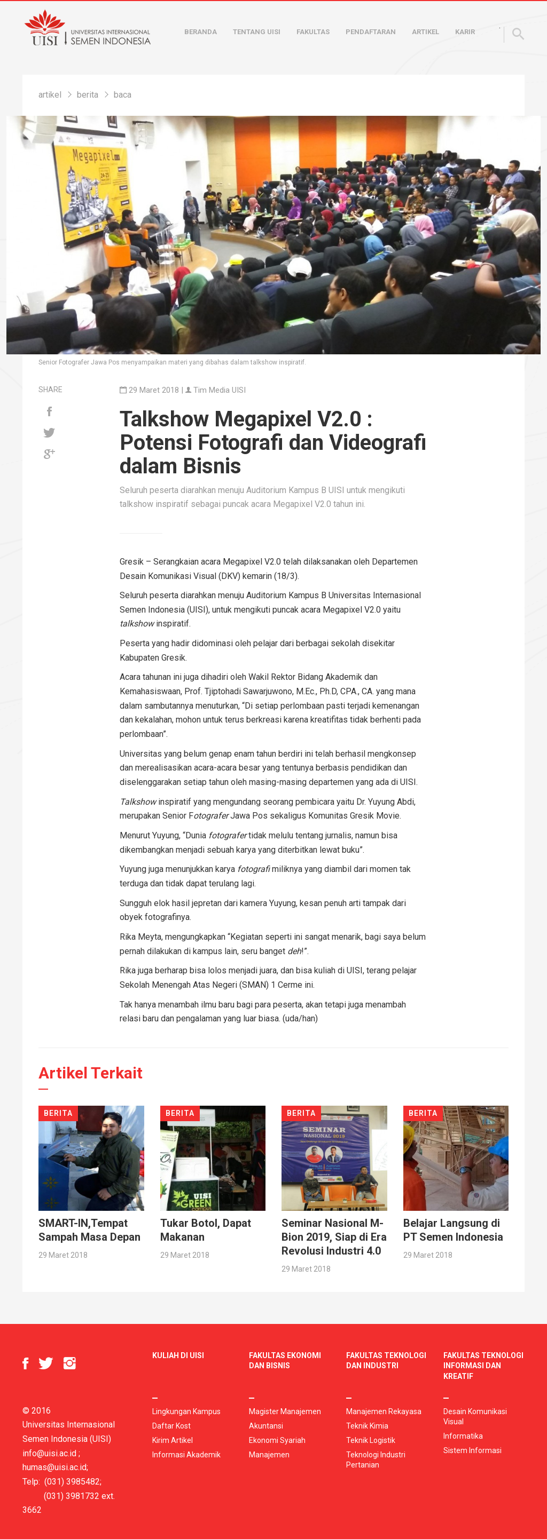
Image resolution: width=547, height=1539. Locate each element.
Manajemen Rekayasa (383, 1411)
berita (87, 95)
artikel (49, 95)
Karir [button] (465, 32)
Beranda (200, 32)
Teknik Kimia (367, 1426)
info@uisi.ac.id (49, 1453)
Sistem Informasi (472, 1450)
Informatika (463, 1436)
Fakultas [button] (313, 32)
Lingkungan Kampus (186, 1411)
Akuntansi (266, 1426)
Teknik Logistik (370, 1440)
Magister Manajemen (285, 1411)
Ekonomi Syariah (277, 1440)
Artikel (425, 32)
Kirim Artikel (172, 1440)
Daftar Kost (171, 1426)
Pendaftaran (371, 32)
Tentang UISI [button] (256, 32)
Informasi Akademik (186, 1454)
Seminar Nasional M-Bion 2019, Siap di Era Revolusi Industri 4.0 (334, 1237)
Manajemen (269, 1454)
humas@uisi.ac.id (54, 1467)
